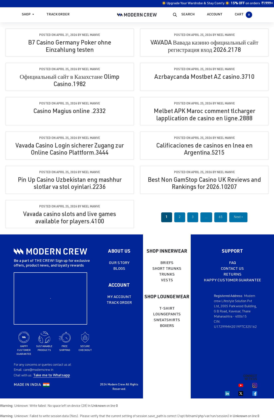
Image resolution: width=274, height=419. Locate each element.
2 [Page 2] (180, 217)
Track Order (58, 14)
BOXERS (167, 326)
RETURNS (232, 275)
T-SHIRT (167, 309)
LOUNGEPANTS (167, 314)
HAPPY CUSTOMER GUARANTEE (232, 280)
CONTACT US (232, 269)
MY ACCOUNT (119, 297)
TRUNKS (167, 275)
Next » (238, 217)
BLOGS (119, 269)
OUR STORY (119, 263)
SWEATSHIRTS (167, 320)
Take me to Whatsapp (51, 375)
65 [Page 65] (221, 217)
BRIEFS (166, 263)
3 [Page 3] (193, 217)
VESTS (167, 280)
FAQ (232, 263)
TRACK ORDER (119, 303)
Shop (26, 14)
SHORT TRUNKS (166, 269)
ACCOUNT (214, 14)
